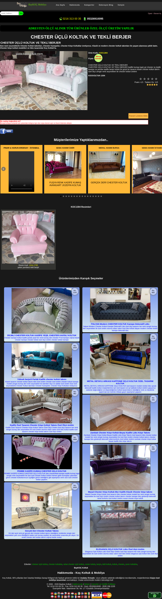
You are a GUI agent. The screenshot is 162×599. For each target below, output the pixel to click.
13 (93, 196)
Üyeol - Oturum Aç (154, 13)
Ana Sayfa (60, 5)
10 (85, 196)
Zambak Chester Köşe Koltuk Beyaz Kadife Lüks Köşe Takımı (120, 433)
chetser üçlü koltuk (40, 564)
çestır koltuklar (131, 564)
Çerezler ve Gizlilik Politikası (103, 584)
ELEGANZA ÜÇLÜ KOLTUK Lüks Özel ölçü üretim (120, 549)
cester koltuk (90, 564)
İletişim (121, 5)
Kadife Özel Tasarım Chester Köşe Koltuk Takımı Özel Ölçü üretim (42, 425)
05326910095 (93, 18)
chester (121, 564)
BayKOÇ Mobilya (37, 4)
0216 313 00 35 (70, 18)
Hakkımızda (74, 5)
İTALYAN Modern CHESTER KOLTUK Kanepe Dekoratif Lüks (120, 324)
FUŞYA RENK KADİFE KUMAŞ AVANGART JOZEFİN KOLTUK (63, 169)
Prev (3, 169)
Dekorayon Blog (106, 5)
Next (158, 169)
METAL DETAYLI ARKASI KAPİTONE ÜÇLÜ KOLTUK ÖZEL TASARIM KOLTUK (120, 382)
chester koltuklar (55, 564)
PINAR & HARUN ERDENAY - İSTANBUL (21, 148)
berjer (98, 564)
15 (98, 196)
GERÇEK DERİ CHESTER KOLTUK (108, 167)
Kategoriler (89, 5)
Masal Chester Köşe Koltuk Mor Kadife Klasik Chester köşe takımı (120, 492)
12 (90, 196)
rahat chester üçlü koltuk (73, 564)
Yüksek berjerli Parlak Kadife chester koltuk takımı (41, 379)
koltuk (114, 564)
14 (95, 196)
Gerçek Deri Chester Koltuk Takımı (42, 531)
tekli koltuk (106, 564)
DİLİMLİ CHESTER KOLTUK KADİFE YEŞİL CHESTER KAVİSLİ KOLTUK (41, 335)
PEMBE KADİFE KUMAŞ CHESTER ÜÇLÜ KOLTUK (41, 471)
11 (87, 196)
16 (101, 196)
